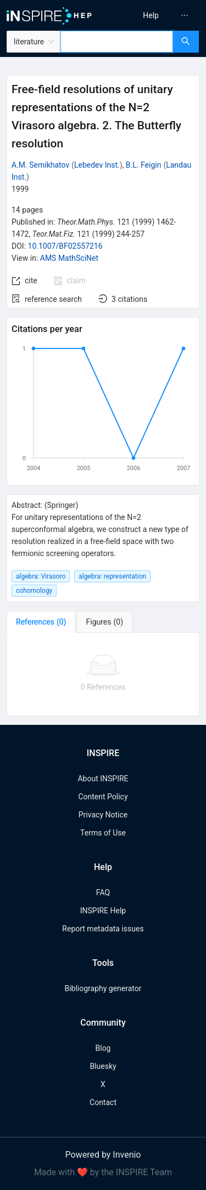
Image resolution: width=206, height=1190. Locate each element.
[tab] (41, 622)
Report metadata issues (102, 928)
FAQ (103, 892)
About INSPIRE (102, 778)
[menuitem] (151, 15)
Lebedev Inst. (97, 165)
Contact (103, 1102)
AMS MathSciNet (69, 258)
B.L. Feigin (144, 165)
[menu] (156, 15)
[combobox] (116, 42)
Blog (103, 1048)
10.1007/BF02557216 (65, 246)
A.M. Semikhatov (40, 165)
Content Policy (102, 796)
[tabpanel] (103, 674)
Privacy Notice (103, 814)
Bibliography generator (102, 988)
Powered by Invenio (103, 1154)
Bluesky (103, 1066)
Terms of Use (103, 832)
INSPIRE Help (103, 910)
